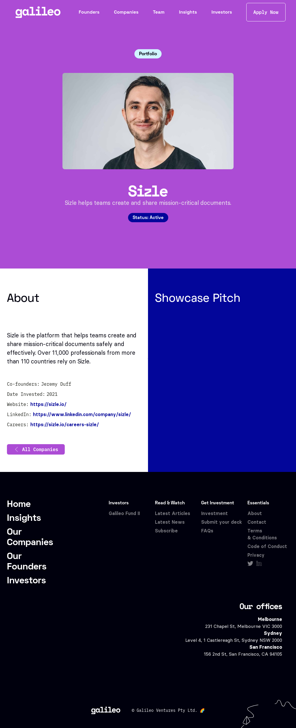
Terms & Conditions (262, 534)
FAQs (207, 531)
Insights (188, 12)
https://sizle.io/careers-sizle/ (64, 424)
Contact (256, 522)
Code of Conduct (267, 546)
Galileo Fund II (124, 513)
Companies (126, 12)
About (254, 513)
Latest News (170, 522)
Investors (221, 12)
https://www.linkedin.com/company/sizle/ (82, 414)
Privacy (255, 555)
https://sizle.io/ (48, 404)
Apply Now (266, 12)
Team (158, 12)
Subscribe (166, 531)
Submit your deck (221, 522)
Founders (89, 12)
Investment (214, 513)
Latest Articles (172, 513)
